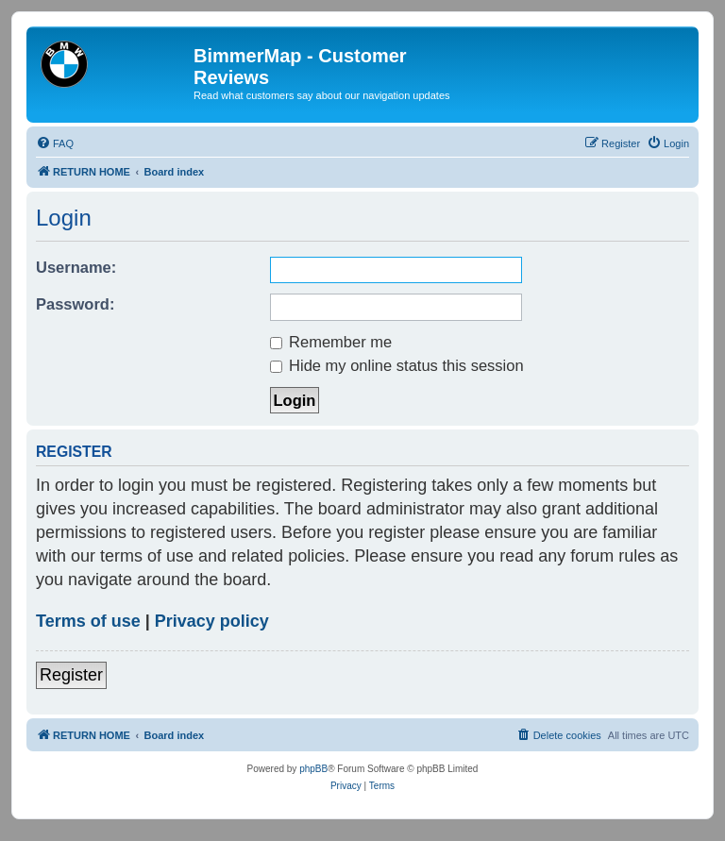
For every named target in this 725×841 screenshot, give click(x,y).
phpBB (313, 769)
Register (71, 674)
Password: (75, 303)
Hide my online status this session (397, 365)
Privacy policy (212, 621)
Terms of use (88, 621)
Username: (76, 267)
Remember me (331, 341)
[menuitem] (55, 143)
